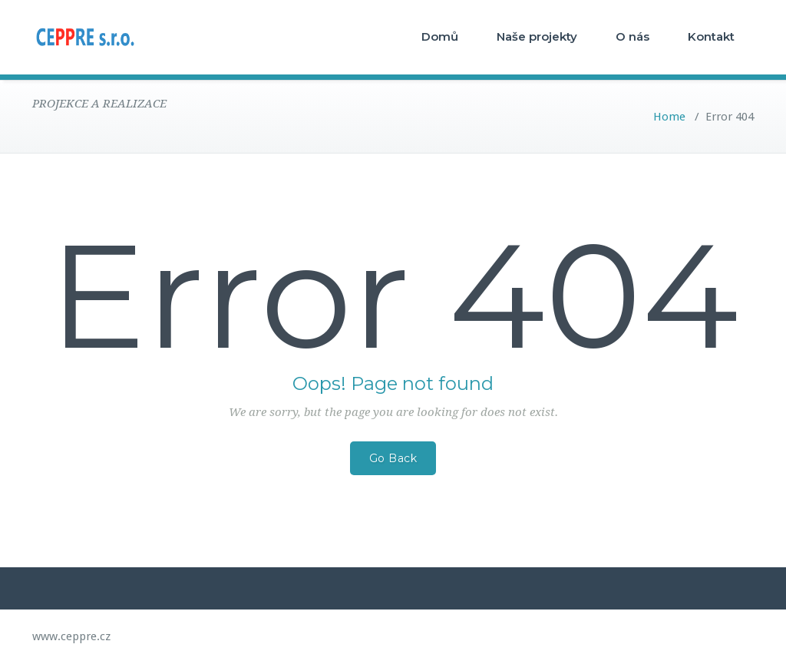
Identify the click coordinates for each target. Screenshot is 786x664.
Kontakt (711, 36)
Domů (439, 36)
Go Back (393, 458)
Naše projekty (537, 36)
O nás (632, 36)
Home (669, 117)
